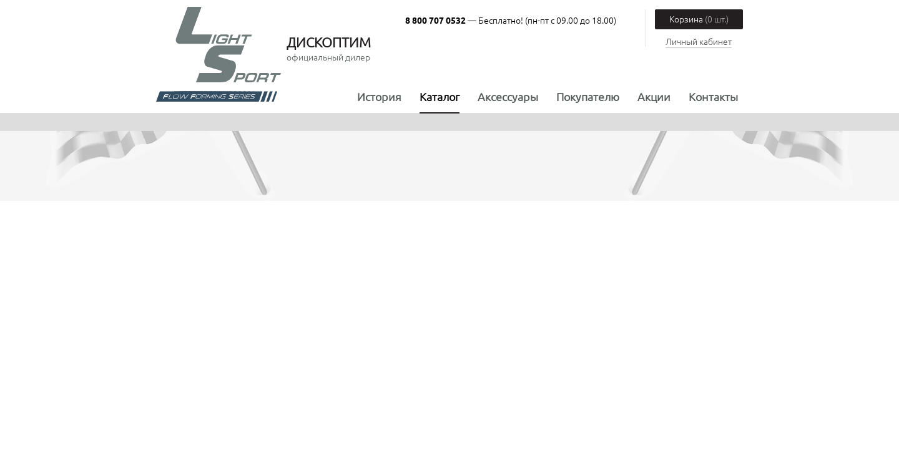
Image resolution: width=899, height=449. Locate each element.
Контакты (713, 96)
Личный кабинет (699, 41)
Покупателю (587, 96)
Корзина (699, 18)
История (379, 96)
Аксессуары (508, 96)
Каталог (439, 96)
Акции (654, 96)
